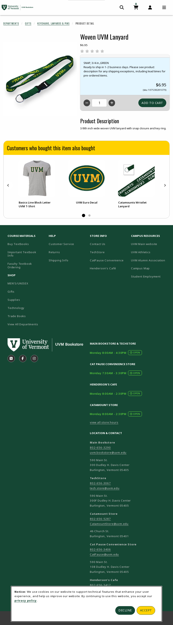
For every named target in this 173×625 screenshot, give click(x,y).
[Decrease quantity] (87, 103)
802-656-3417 (100, 585)
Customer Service (61, 244)
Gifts (28, 23)
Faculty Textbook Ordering (20, 265)
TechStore (97, 252)
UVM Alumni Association (150, 260)
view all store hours (104, 422)
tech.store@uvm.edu (104, 488)
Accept (146, 610)
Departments (11, 23)
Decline (125, 610)
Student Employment (150, 276)
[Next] (164, 185)
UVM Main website (150, 244)
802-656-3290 (100, 447)
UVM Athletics (150, 252)
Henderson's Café (103, 268)
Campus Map (150, 268)
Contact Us (97, 244)
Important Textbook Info (22, 254)
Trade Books (17, 316)
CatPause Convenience (107, 260)
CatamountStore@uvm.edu (109, 524)
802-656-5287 (100, 519)
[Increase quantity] (112, 103)
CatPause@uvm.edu (104, 554)
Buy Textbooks (18, 244)
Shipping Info (58, 260)
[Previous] (8, 185)
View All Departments (23, 324)
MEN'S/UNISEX (18, 283)
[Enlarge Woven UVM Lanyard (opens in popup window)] (40, 79)
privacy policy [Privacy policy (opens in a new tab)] (25, 600)
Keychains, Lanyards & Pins (53, 23)
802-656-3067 (100, 483)
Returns (54, 252)
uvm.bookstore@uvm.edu (108, 452)
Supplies (14, 300)
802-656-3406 (100, 549)
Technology (16, 308)
